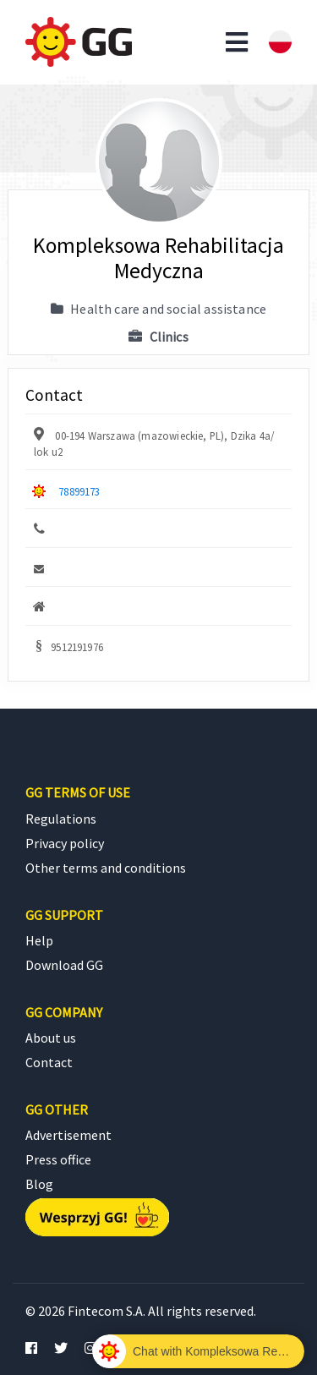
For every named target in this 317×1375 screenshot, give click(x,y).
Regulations (60, 818)
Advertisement (68, 1134)
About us (50, 1037)
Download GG (64, 964)
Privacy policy (64, 843)
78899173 (79, 491)
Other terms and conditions (105, 867)
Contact (49, 1062)
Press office (58, 1159)
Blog (39, 1183)
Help (39, 940)
